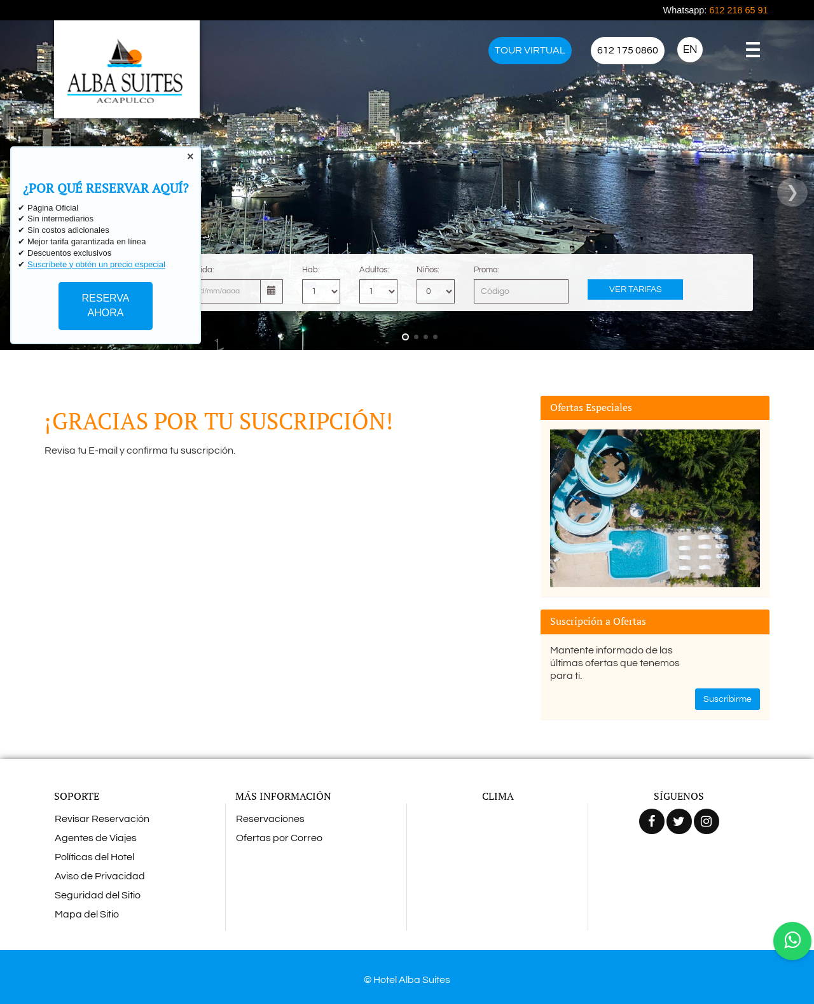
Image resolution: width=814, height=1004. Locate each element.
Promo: (486, 269)
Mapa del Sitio (87, 914)
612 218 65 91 (738, 10)
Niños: (428, 269)
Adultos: (374, 269)
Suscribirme (727, 699)
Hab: (311, 269)
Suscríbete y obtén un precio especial (96, 264)
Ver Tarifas (635, 289)
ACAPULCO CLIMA (498, 856)
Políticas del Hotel (94, 857)
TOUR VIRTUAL (530, 50)
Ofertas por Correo (279, 838)
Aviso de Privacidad (100, 876)
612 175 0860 (627, 50)
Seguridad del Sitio (98, 895)
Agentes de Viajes (96, 838)
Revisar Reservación (102, 819)
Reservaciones (270, 819)
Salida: (201, 269)
